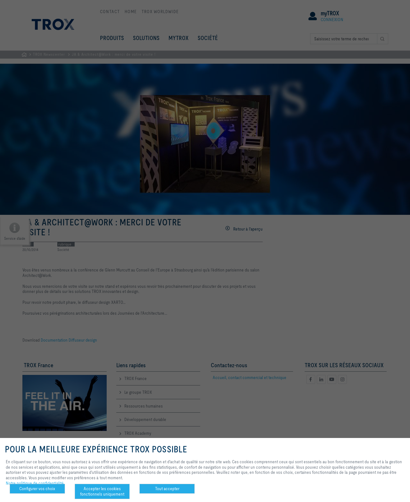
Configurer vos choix (37, 488)
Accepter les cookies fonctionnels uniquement (102, 491)
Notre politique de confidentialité (35, 483)
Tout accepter (167, 488)
